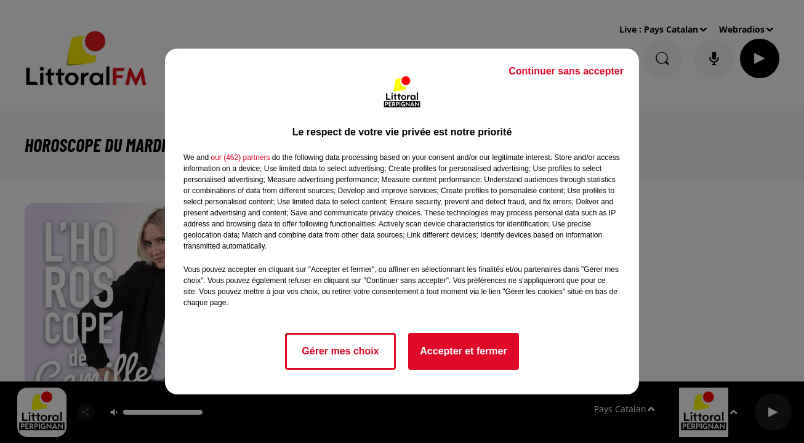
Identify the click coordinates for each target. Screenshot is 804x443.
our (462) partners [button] (240, 157)
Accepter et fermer (463, 351)
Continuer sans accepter (566, 71)
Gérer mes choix (340, 351)
